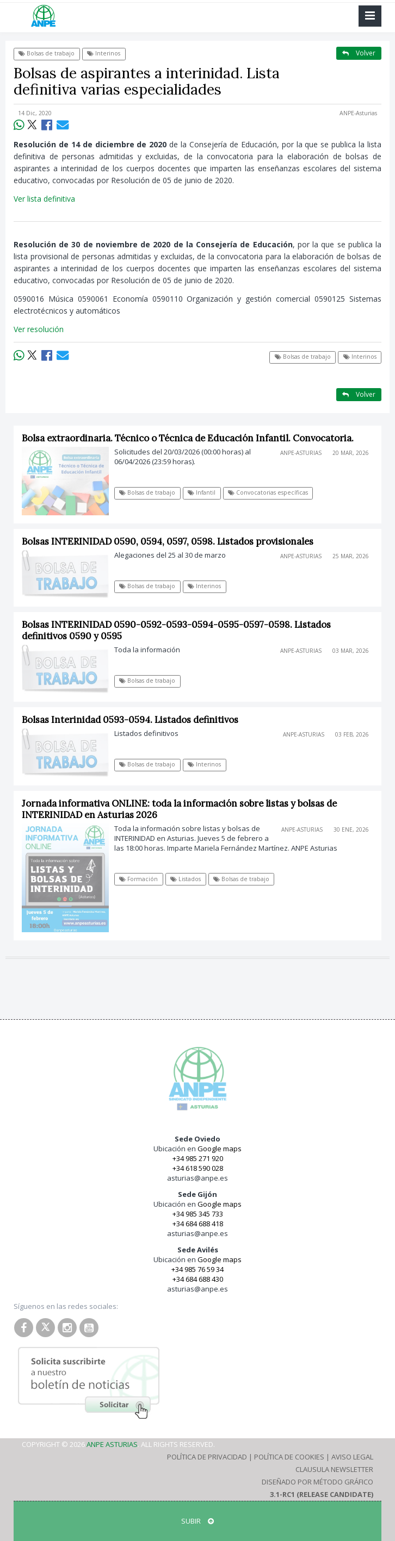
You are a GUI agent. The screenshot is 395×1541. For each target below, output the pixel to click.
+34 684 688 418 (197, 1223)
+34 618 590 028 (197, 1168)
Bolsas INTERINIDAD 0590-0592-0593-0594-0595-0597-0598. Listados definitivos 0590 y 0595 (176, 630)
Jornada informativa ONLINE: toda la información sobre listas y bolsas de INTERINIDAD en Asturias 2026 (179, 809)
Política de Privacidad (207, 1457)
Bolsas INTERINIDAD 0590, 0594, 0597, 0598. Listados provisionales (167, 541)
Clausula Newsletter (334, 1469)
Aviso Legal (352, 1457)
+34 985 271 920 (197, 1158)
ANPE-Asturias (358, 113)
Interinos (103, 53)
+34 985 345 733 (197, 1214)
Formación (138, 879)
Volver (358, 53)
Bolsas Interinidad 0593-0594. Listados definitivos (130, 720)
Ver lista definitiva (44, 199)
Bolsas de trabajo (46, 53)
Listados (185, 879)
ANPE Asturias (112, 1444)
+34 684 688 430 (197, 1279)
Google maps (220, 1148)
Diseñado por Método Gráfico (317, 1482)
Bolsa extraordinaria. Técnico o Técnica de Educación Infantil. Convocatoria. (188, 438)
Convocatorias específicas (268, 492)
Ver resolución (39, 329)
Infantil (201, 492)
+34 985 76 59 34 (197, 1269)
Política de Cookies (289, 1457)
